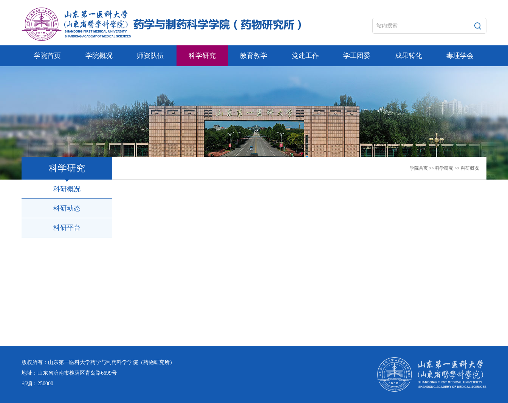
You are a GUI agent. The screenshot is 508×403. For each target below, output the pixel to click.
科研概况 (470, 168)
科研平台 (67, 227)
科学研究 (444, 168)
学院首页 (419, 168)
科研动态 (67, 208)
